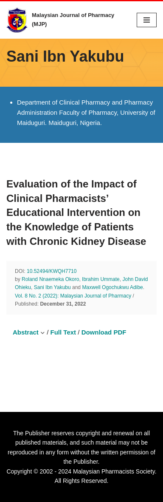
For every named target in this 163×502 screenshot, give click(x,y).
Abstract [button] (29, 332)
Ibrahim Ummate (101, 279)
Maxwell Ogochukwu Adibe (112, 287)
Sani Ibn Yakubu (52, 287)
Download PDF (104, 332)
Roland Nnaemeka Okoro (50, 279)
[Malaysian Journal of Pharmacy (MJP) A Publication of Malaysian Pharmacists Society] (65, 20)
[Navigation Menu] (147, 20)
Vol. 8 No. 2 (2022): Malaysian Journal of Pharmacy (73, 296)
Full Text (63, 332)
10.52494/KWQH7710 (51, 271)
